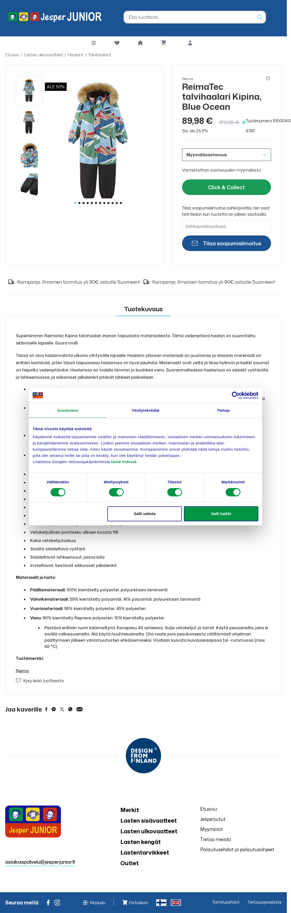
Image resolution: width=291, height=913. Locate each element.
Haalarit (76, 55)
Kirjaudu (97, 902)
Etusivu (12, 55)
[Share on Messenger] (54, 709)
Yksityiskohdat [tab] (145, 410)
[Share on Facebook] (46, 709)
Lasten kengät (140, 842)
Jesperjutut (212, 819)
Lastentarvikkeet (144, 852)
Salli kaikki (221, 513)
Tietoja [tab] (223, 410)
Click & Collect (226, 187)
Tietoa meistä (215, 839)
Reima (22, 671)
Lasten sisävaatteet (148, 820)
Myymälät (211, 829)
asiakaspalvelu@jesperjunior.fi (40, 861)
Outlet (129, 863)
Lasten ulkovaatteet (43, 55)
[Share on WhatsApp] (70, 709)
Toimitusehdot (226, 902)
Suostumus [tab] (68, 410)
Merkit (129, 810)
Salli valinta (145, 513)
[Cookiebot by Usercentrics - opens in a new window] (235, 395)
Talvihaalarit (99, 55)
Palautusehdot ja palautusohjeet (237, 849)
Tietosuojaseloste (264, 902)
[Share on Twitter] (62, 709)
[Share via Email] (80, 709)
